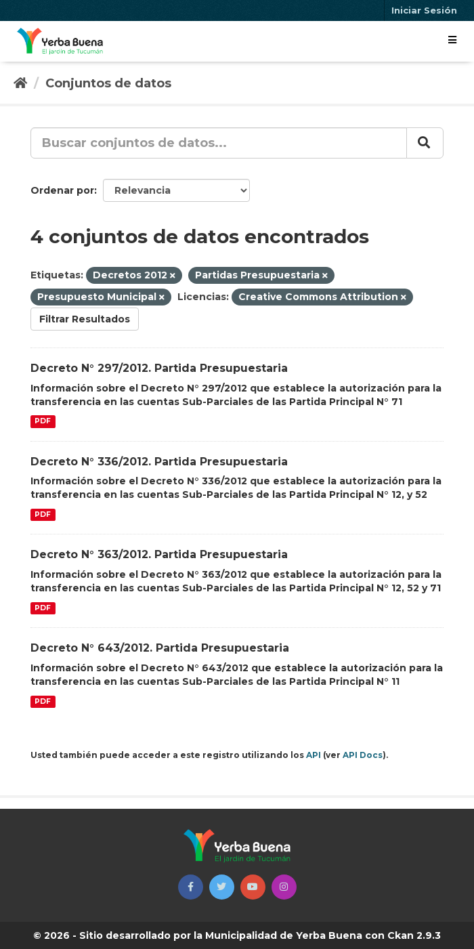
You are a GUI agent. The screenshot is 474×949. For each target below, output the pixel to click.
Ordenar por (62, 190)
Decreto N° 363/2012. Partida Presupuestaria (159, 554)
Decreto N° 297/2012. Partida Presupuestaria (159, 368)
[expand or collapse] (452, 40)
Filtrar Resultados (84, 319)
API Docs (363, 755)
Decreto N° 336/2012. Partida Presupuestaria (159, 461)
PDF (43, 421)
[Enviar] (425, 143)
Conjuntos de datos (108, 83)
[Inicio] (20, 83)
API (313, 755)
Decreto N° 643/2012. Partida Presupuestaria (159, 647)
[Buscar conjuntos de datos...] (218, 143)
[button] (190, 887)
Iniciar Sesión (424, 10)
